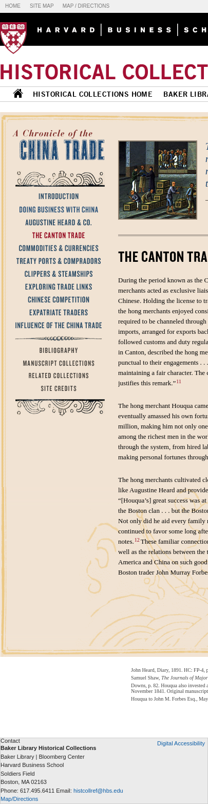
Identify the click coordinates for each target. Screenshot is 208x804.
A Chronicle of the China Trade (59, 144)
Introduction (57, 196)
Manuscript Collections (57, 363)
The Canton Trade (57, 235)
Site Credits (57, 389)
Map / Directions (86, 6)
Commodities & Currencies (57, 248)
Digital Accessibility (181, 743)
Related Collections (57, 376)
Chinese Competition (57, 299)
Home (13, 6)
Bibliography (57, 350)
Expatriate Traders (57, 312)
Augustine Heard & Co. (57, 222)
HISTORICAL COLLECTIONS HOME (93, 94)
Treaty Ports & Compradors (57, 261)
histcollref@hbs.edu (98, 791)
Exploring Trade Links (57, 286)
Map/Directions (19, 799)
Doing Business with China (57, 209)
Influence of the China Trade (57, 325)
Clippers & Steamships (57, 274)
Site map (42, 6)
